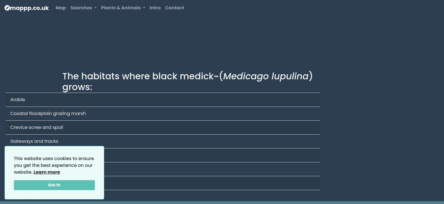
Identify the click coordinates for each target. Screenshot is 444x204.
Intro (155, 8)
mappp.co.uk (27, 8)
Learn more (47, 172)
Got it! (54, 185)
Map (61, 8)
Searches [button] (82, 8)
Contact (174, 8)
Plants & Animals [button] (121, 8)
